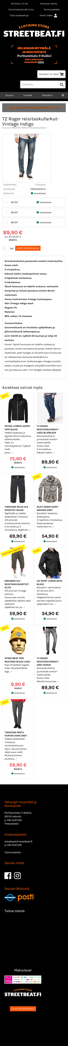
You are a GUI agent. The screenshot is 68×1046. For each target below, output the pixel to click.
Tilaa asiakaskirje (19, 15)
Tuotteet (27, 95)
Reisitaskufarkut (38, 128)
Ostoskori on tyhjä (51, 74)
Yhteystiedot (11, 823)
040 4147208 (14, 820)
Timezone (40, 184)
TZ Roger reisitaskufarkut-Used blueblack (48, 429)
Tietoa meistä (14, 911)
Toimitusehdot (52, 9)
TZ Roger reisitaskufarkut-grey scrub (48, 661)
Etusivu (9, 95)
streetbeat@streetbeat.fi (18, 841)
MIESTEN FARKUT (20, 128)
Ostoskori (47, 95)
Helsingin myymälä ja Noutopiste (20, 804)
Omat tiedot (49, 15)
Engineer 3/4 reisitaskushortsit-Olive (17, 584)
